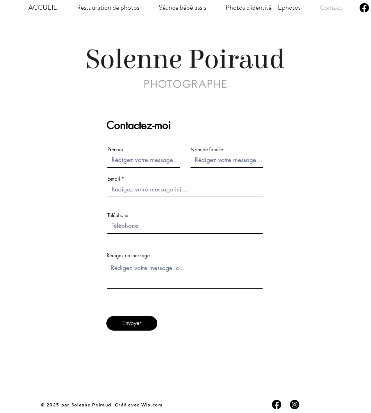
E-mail (113, 179)
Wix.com (151, 404)
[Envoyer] (131, 323)
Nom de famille (207, 149)
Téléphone (117, 215)
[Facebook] (364, 7)
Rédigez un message (128, 255)
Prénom (115, 149)
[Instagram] (294, 404)
